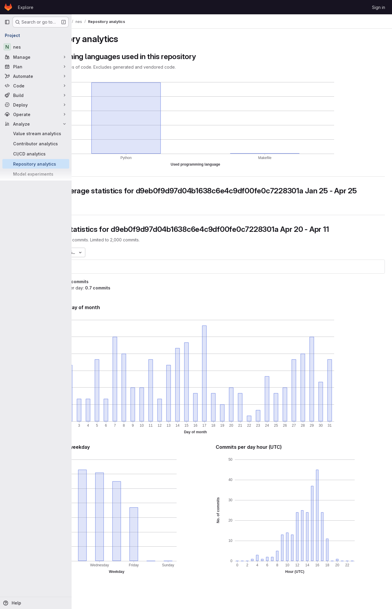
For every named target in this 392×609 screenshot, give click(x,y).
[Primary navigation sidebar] (7, 22)
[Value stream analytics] (35, 133)
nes (87, 275)
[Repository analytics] (35, 164)
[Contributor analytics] (35, 143)
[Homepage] (8, 7)
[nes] (35, 47)
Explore (25, 7)
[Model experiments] (35, 174)
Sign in (378, 7)
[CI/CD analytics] (35, 153)
